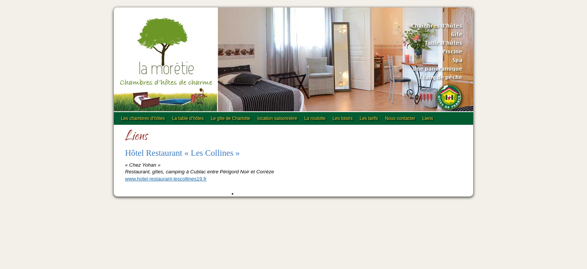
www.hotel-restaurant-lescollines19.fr (166, 179)
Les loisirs (342, 118)
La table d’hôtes (188, 118)
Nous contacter (400, 118)
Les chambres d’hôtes (143, 118)
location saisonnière (277, 118)
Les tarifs (369, 118)
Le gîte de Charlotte (230, 118)
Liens (427, 118)
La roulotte (315, 118)
